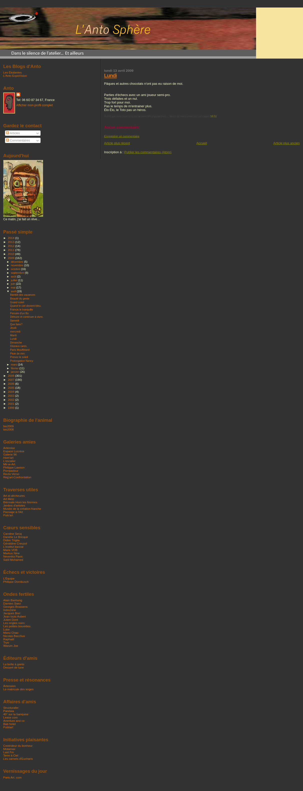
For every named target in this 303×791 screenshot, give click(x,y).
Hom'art (8, 457)
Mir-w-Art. (9, 464)
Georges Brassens (15, 606)
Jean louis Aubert (14, 616)
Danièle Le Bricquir (15, 536)
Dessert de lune (13, 667)
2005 (11, 387)
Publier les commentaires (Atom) (148, 152)
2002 (11, 399)
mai (13, 287)
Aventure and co (14, 720)
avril (14, 291)
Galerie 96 (10, 454)
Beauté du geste (19, 298)
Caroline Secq (12, 533)
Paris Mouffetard (19, 349)
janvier (15, 371)
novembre (17, 265)
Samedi (14, 320)
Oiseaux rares (18, 346)
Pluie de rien (17, 353)
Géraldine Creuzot (15, 543)
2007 (11, 379)
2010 (11, 254)
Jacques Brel (11, 613)
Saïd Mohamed (13, 559)
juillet (14, 280)
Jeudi (13, 327)
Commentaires (18, 140)
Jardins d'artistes (14, 505)
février (15, 368)
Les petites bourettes (17, 626)
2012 (11, 246)
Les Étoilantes (12, 72)
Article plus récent (117, 143)
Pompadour (11, 470)
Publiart (8, 727)
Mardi (13, 335)
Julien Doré (10, 619)
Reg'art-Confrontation (17, 477)
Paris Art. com (12, 777)
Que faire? (16, 324)
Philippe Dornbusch (16, 581)
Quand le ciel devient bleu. (25, 305)
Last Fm (8, 752)
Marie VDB (10, 550)
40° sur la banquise (15, 714)
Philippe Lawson (14, 467)
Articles (13, 133)
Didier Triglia (11, 540)
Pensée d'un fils (19, 313)
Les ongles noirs (14, 622)
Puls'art (8, 515)
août (14, 276)
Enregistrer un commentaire (121, 136)
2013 (11, 242)
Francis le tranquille (21, 309)
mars (14, 364)
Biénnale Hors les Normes (20, 502)
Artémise (9, 448)
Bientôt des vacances (22, 294)
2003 (11, 395)
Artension (9, 686)
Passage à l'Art (13, 512)
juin (13, 283)
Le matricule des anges (18, 689)
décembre (17, 261)
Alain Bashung (12, 600)
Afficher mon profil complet (34, 105)
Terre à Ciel (10, 755)
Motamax (9, 748)
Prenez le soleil (19, 357)
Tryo (6, 642)
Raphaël (8, 639)
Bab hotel (9, 724)
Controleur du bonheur (18, 745)
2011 (11, 250)
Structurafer (11, 707)
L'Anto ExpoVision (15, 75)
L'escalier (9, 460)
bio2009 (8, 426)
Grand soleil (17, 302)
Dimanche (16, 342)
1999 (11, 407)
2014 (11, 238)
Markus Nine (11, 553)
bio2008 (8, 429)
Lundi (110, 75)
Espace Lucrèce (13, 451)
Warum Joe (10, 645)
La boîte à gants (13, 664)
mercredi (15, 331)
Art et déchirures (14, 495)
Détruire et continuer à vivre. (26, 316)
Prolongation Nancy (21, 360)
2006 (11, 383)
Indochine (9, 610)
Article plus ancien (286, 143)
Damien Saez (12, 603)
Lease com (10, 717)
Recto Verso (11, 474)
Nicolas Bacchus (14, 636)
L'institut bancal (13, 546)
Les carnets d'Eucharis (18, 758)
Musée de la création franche (22, 508)
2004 (11, 391)
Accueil (201, 143)
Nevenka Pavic (13, 556)
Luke (6, 629)
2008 (11, 375)
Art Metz (8, 498)
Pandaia (8, 710)
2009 (11, 258)
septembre (18, 272)
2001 (11, 403)
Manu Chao (11, 632)
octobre (16, 269)
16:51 (213, 116)
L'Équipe (9, 578)
